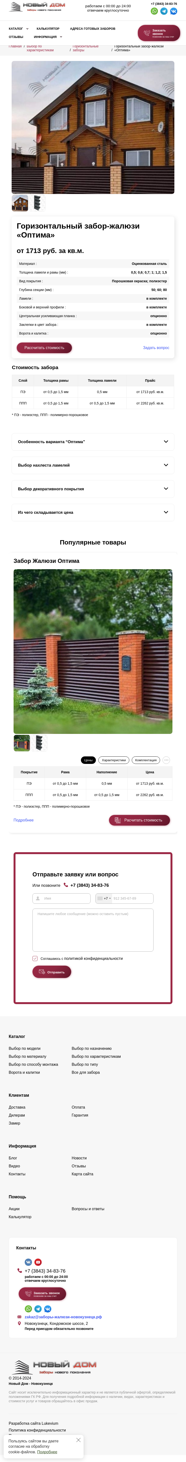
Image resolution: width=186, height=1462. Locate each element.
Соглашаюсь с (82, 966)
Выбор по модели (24, 1055)
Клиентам (19, 1102)
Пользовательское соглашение (36, 1443)
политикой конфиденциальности (93, 965)
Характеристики (114, 760)
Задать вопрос (156, 348)
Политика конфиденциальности (37, 1437)
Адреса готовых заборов (92, 28)
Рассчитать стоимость (44, 348)
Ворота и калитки (24, 1079)
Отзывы (16, 37)
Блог (13, 1165)
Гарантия (80, 1122)
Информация (45, 37)
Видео (14, 1173)
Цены (88, 760)
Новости (79, 1165)
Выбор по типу (85, 1071)
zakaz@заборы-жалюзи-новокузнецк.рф (63, 1324)
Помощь (17, 1203)
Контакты (17, 1181)
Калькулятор (48, 28)
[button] (14, 542)
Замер (14, 1130)
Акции (14, 1216)
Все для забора (86, 1079)
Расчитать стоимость (143, 820)
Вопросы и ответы (88, 1216)
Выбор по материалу (27, 1063)
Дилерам (17, 1122)
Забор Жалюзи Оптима (46, 561)
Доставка (17, 1114)
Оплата (78, 1114)
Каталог (16, 28)
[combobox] (104, 898)
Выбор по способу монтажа (33, 1071)
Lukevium (50, 1430)
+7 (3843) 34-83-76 (164, 4)
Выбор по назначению (92, 1055)
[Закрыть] (78, 1440)
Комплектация (145, 760)
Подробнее (47, 1452)
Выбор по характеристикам (40, 48)
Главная (15, 46)
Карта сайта (82, 1181)
